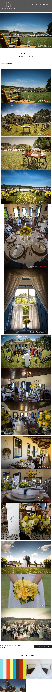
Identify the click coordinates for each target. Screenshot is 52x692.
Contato (46, 7)
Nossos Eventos (44, 4)
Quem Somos (34, 4)
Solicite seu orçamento (43, 646)
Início (26, 4)
